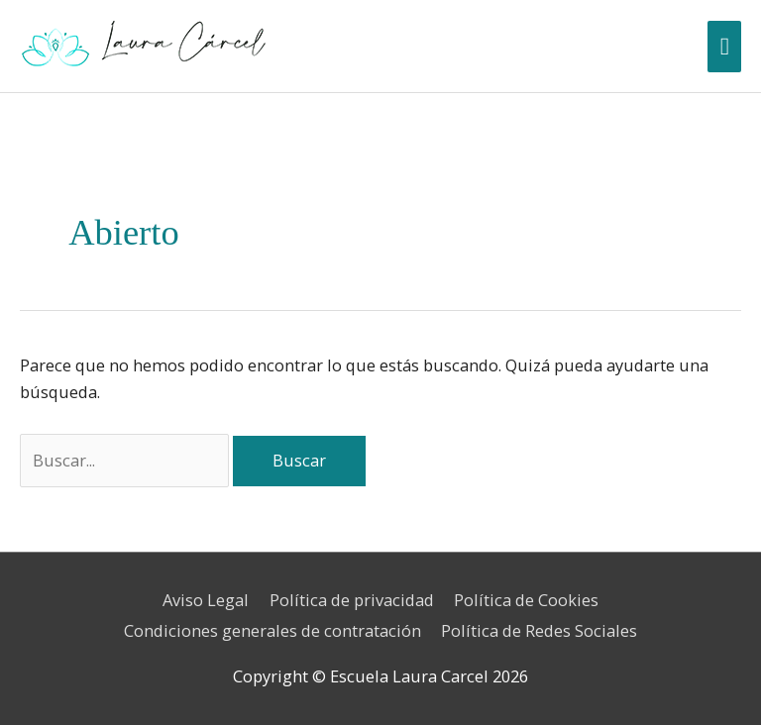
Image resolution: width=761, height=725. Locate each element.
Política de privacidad (352, 599)
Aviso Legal (206, 599)
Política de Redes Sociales (539, 630)
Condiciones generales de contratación (272, 630)
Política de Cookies (526, 599)
